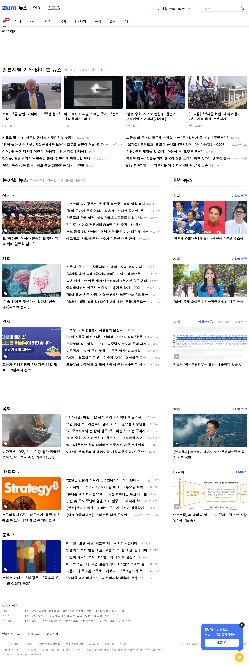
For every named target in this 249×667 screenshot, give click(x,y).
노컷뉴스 (241, 322)
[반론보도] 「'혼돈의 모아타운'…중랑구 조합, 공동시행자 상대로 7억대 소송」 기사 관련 (77, 621)
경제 (48, 21)
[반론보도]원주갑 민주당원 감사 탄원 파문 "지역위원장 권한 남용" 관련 (67, 616)
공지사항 (94, 644)
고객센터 (109, 644)
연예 (37, 8)
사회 (32, 21)
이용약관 (29, 644)
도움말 (124, 644)
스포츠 (53, 8)
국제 (63, 21)
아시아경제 (132, 125)
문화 (97, 21)
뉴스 (23, 8)
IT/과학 (80, 21)
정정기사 (8, 605)
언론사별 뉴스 (11, 633)
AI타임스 (241, 472)
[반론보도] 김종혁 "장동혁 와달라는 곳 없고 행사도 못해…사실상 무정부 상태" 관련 (74, 611)
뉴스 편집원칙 (10, 644)
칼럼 (113, 21)
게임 (128, 21)
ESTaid (9, 654)
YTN (66, 125)
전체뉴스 (33, 633)
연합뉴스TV (9, 125)
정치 (17, 21)
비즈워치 (224, 322)
